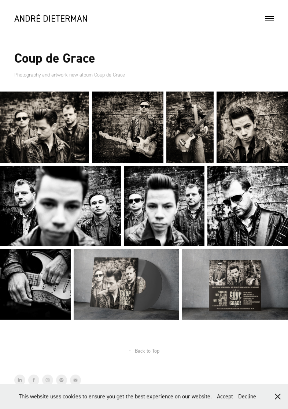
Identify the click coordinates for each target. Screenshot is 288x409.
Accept (225, 396)
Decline (247, 396)
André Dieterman (51, 18)
